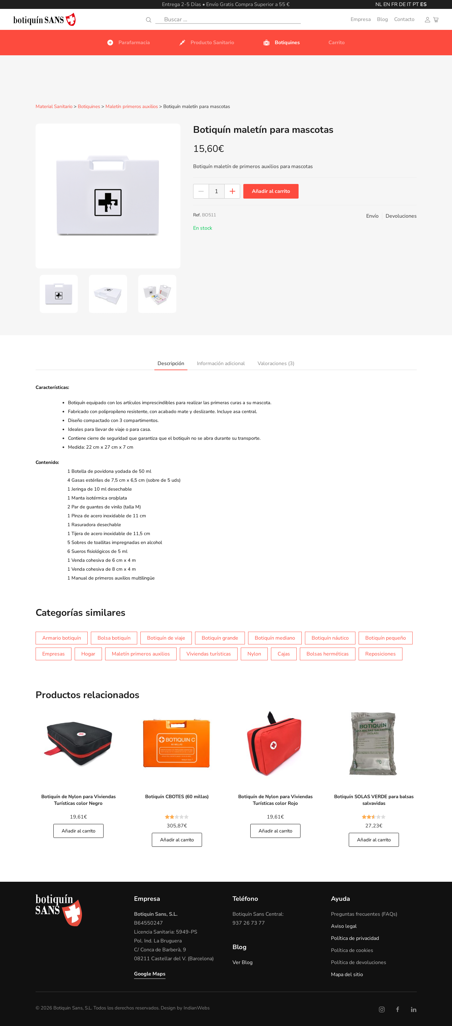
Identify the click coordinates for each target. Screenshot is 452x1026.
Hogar (88, 653)
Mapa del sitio (347, 974)
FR (394, 4)
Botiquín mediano (275, 637)
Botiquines (89, 107)
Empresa (361, 19)
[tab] (58, 294)
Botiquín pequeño (385, 637)
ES (423, 4)
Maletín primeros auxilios (131, 107)
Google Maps (149, 973)
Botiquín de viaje (166, 637)
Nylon (254, 653)
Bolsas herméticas (328, 653)
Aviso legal (344, 925)
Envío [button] (372, 215)
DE (402, 4)
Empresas (53, 653)
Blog (382, 19)
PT (416, 4)
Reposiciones (380, 653)
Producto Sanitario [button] (206, 42)
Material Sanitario (54, 107)
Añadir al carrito (271, 190)
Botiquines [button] (281, 42)
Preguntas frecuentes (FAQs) (364, 913)
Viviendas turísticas (208, 653)
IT (409, 4)
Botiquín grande (220, 637)
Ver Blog (243, 962)
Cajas (284, 653)
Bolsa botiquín (114, 637)
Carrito (336, 42)
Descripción (171, 363)
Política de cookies (352, 950)
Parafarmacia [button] (128, 42)
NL (378, 4)
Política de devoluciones (358, 962)
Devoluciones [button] (401, 215)
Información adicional (221, 363)
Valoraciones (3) (276, 363)
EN (386, 4)
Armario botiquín (61, 637)
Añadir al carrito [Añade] (78, 830)
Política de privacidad (355, 937)
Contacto (404, 19)
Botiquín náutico (330, 637)
